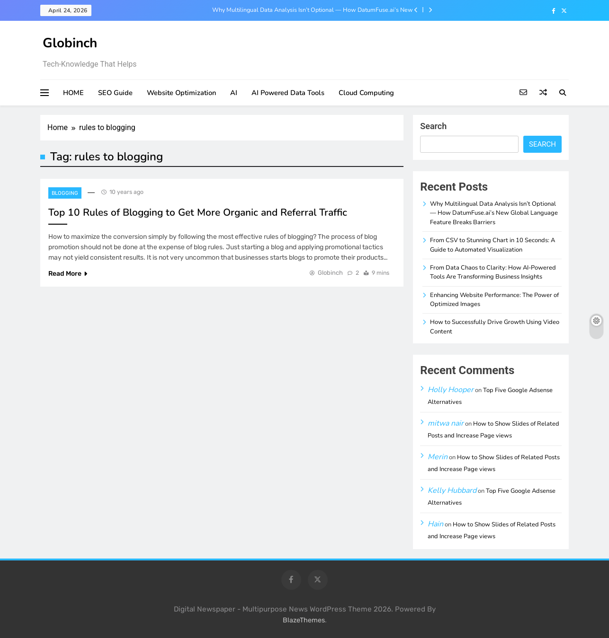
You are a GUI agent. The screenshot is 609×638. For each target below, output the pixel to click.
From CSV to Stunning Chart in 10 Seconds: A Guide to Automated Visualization (492, 244)
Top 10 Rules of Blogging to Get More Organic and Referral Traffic (197, 212)
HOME (73, 92)
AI (233, 92)
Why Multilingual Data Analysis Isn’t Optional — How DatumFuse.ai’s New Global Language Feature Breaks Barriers (312, 10)
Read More (67, 274)
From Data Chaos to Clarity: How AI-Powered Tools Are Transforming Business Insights (493, 272)
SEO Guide (115, 92)
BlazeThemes (304, 620)
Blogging (65, 193)
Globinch (70, 43)
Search (433, 126)
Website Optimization (181, 92)
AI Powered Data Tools (287, 92)
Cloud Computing (366, 92)
